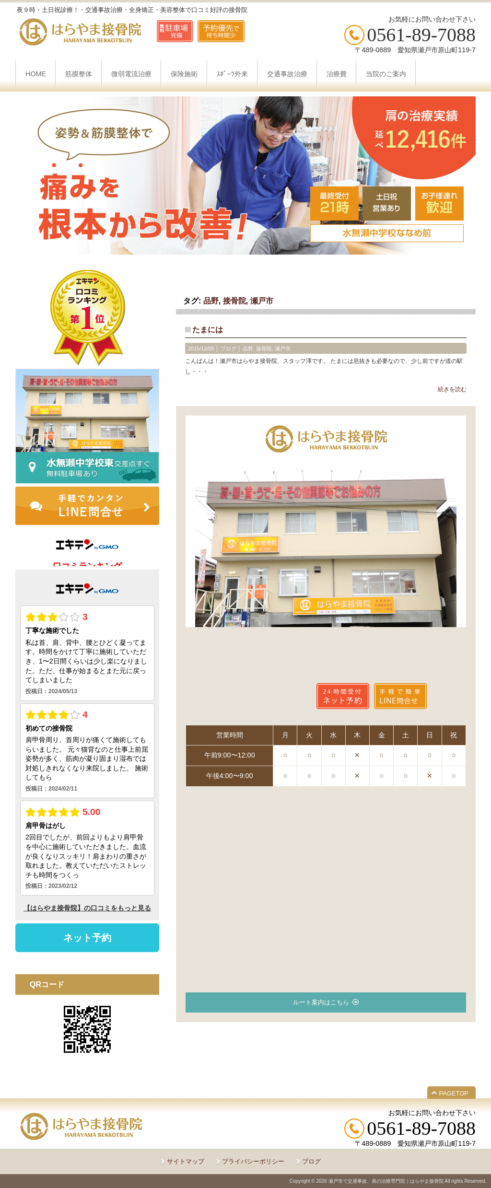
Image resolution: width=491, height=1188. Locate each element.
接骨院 (234, 301)
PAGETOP (453, 1093)
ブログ (228, 348)
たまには (207, 330)
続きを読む (452, 389)
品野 (211, 301)
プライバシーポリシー (253, 1161)
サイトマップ (185, 1161)
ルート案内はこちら (321, 1002)
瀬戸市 (261, 301)
